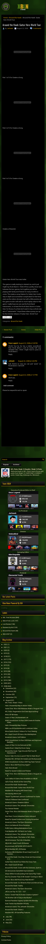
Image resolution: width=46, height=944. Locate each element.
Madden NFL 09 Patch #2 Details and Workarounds (23, 759)
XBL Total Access (9, 617)
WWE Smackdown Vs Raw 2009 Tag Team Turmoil (22, 762)
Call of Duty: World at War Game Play (18, 782)
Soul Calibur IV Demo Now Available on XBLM (21, 779)
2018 (5, 656)
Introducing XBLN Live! (13, 794)
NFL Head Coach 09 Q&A (14, 865)
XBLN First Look (8, 621)
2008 (5, 686)
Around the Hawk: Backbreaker (16, 785)
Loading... (4, 608)
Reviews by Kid (8, 627)
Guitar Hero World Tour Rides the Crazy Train (20, 862)
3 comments (37, 28)
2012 (5, 674)
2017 (5, 659)
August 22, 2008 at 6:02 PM (27, 361)
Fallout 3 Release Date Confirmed (17, 799)
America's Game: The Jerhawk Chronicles (19, 805)
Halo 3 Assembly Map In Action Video (18, 706)
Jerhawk (10, 28)
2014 (5, 668)
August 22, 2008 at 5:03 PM (28, 343)
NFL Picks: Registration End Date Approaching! (21, 711)
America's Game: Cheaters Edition (17, 802)
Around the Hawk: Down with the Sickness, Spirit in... (23, 868)
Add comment (8, 386)
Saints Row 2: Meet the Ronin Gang (17, 748)
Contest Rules (6, 940)
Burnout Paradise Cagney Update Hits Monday (21, 901)
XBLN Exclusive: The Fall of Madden (17, 840)
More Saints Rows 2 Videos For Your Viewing (21, 731)
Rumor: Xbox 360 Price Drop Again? (17, 765)
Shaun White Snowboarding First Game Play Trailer (23, 874)
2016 (5, 662)
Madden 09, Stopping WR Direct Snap (18, 790)
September (9, 697)
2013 (5, 671)
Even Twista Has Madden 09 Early (17, 903)
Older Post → (39, 330)
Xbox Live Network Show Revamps (17, 825)
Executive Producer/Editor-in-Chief (23, 490)
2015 (5, 665)
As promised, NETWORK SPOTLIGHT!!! (18, 846)
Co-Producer (23, 511)
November (9, 691)
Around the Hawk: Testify (14, 886)
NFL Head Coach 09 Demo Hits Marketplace (20, 734)
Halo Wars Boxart (11, 768)
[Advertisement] (23, 451)
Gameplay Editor (23, 552)
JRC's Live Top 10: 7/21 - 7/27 (15, 892)
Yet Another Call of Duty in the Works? (18, 898)
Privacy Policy (6, 936)
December (9, 688)
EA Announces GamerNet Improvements (19, 871)
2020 (5, 650)
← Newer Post (7, 330)
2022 (5, 644)
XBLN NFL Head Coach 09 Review (17, 843)
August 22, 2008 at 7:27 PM (28, 375)
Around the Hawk (15, 18)
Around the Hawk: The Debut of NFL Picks (20, 837)
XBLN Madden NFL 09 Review (15, 849)
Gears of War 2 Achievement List (16, 717)
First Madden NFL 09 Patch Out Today (18, 831)
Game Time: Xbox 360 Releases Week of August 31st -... (25, 708)
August (8, 700)
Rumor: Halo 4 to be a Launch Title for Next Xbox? (22, 756)
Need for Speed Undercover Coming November (22, 819)
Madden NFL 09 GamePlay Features (17, 912)
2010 (5, 680)
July (7, 917)
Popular (6, 464)
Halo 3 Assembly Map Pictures (16, 725)
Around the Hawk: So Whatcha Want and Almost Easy (24, 883)
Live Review (7, 624)
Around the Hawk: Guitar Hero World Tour (22, 25)
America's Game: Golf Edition (15, 737)
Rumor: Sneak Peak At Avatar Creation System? (21, 895)
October (8, 694)
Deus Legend (13, 343)
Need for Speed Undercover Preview (18, 771)
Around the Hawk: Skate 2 (14, 910)
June (7, 920)
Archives (16, 464)
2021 (5, 647)
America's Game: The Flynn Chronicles (18, 822)
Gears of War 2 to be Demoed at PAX (18, 745)
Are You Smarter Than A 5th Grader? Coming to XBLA (23, 877)
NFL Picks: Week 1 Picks (13, 703)
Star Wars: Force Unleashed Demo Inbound (20, 816)
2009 (5, 683)
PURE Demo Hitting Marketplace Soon (18, 828)
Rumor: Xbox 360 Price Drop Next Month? (19, 880)
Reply (10, 354)
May (7, 923)
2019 (5, 653)
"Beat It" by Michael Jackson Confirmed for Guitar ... (23, 797)
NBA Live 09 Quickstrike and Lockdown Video (21, 728)
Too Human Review (12, 808)
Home (5, 18)
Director (23, 531)
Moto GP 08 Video (11, 715)
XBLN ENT (6, 634)
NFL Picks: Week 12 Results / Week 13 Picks (26, 469)
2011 (5, 677)
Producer (23, 573)
